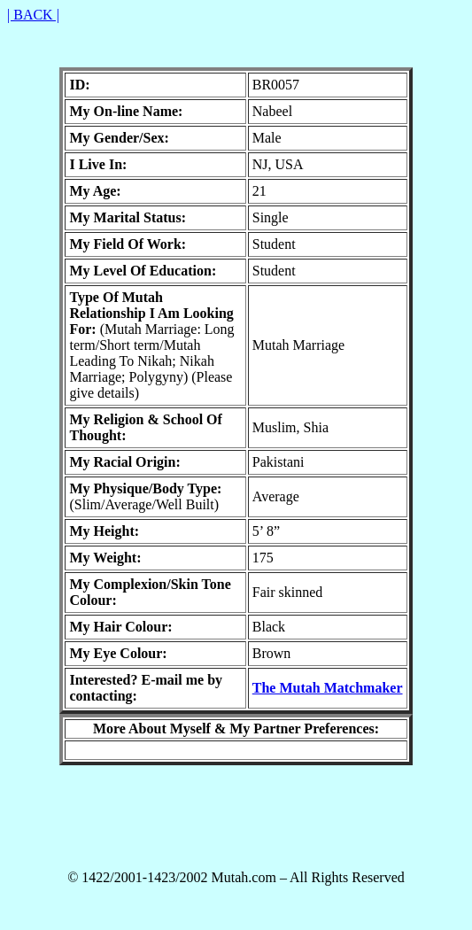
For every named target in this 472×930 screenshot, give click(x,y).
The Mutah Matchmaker (327, 687)
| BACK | (33, 14)
